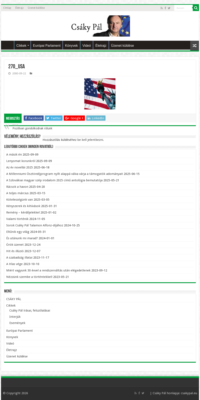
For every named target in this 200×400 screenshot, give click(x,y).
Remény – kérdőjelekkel (23, 212)
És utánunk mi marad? (22, 238)
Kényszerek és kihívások (23, 206)
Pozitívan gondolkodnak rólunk (33, 127)
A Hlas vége (14, 264)
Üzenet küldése (36, 7)
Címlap (7, 7)
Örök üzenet (15, 245)
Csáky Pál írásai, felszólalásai (29, 310)
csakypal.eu (189, 393)
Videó (86, 45)
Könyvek (71, 45)
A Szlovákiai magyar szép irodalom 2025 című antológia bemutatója (54, 180)
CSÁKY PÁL (8, 45)
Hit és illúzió (15, 251)
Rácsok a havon (17, 187)
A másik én (14, 154)
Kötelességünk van (19, 199)
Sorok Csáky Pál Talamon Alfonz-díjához (34, 225)
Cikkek (21, 45)
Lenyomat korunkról (20, 161)
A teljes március (17, 193)
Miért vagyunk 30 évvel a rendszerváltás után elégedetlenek (48, 270)
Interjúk (15, 317)
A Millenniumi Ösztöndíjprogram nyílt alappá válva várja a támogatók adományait (64, 174)
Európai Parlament (47, 45)
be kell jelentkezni (90, 140)
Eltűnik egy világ (17, 232)
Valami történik (17, 219)
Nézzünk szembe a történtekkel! (29, 277)
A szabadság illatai (19, 257)
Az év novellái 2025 (19, 167)
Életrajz (19, 7)
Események (17, 323)
